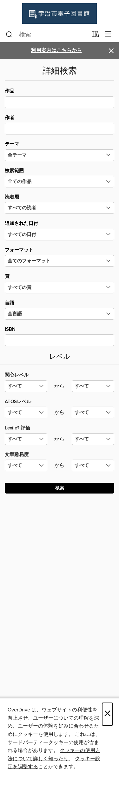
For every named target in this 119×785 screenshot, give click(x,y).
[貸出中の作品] (95, 35)
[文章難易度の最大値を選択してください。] (93, 465)
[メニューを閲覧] (108, 34)
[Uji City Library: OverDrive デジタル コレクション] (59, 13)
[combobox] (46, 34)
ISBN (59, 336)
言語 (59, 310)
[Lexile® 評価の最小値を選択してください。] (26, 439)
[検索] (9, 34)
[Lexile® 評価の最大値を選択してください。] (93, 439)
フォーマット (59, 257)
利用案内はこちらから (56, 50)
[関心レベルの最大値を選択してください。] (93, 386)
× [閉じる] (107, 714)
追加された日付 (59, 230)
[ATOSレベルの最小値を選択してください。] (26, 412)
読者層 (59, 204)
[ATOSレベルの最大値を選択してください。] (93, 412)
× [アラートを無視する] (111, 51)
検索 (59, 488)
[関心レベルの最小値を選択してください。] (26, 386)
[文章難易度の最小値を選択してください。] (26, 465)
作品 (59, 98)
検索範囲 (59, 177)
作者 (59, 124)
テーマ (59, 151)
